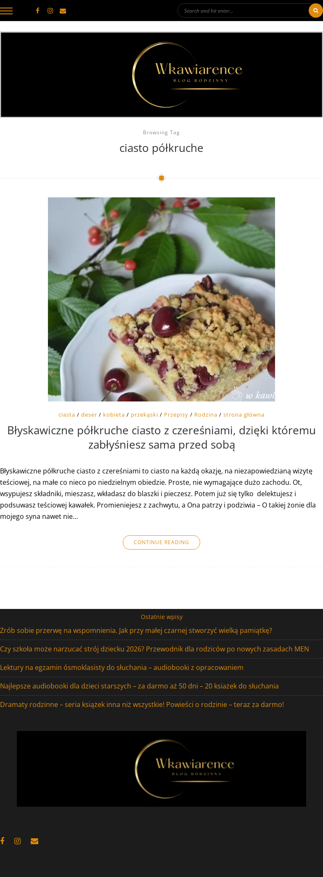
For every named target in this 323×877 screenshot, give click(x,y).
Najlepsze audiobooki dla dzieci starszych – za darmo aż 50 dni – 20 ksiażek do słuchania (139, 686)
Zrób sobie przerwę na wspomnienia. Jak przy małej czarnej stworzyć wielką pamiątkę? (136, 630)
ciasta (66, 414)
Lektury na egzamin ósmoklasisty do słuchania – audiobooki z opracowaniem (122, 667)
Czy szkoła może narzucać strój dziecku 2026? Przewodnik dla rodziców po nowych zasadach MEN (154, 649)
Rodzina (205, 414)
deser (89, 414)
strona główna (244, 414)
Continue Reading (161, 542)
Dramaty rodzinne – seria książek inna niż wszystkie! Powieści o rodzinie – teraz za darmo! (142, 704)
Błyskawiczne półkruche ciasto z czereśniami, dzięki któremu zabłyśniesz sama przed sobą (161, 437)
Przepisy (176, 414)
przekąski (144, 414)
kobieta (114, 414)
